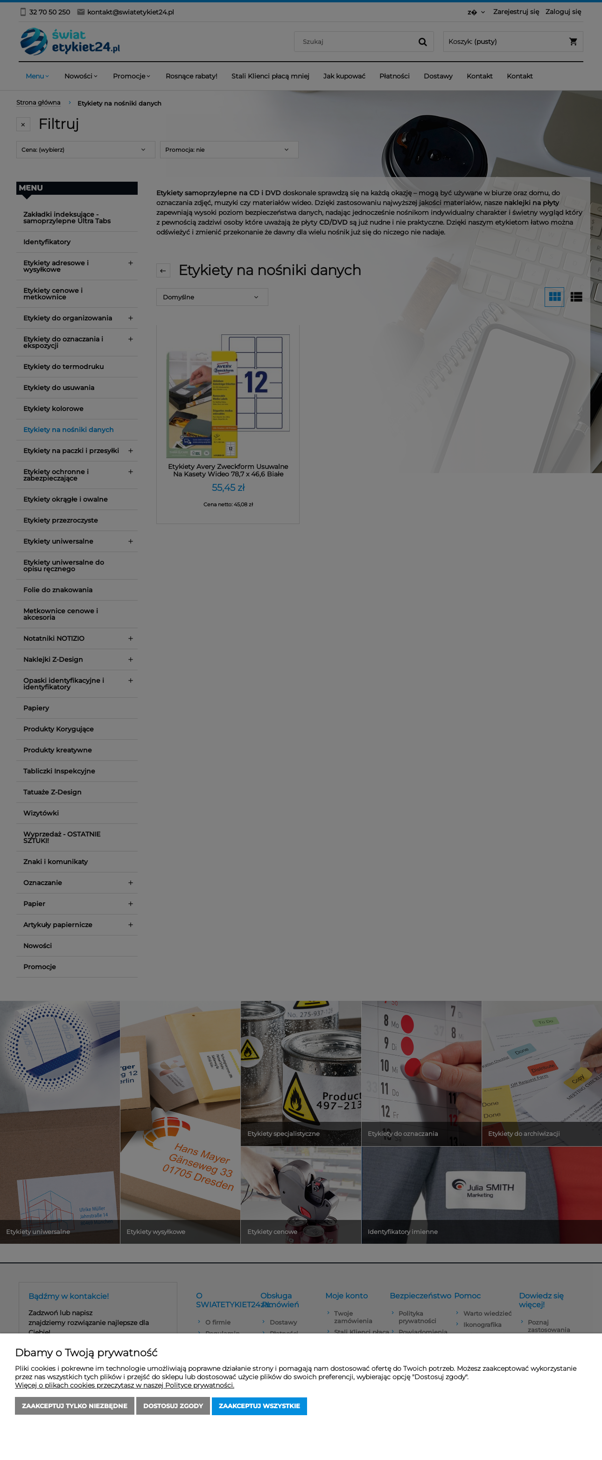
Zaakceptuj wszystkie (259, 1406)
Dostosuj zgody (173, 1406)
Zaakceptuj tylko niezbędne (74, 1406)
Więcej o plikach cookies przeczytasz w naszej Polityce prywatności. (124, 1386)
